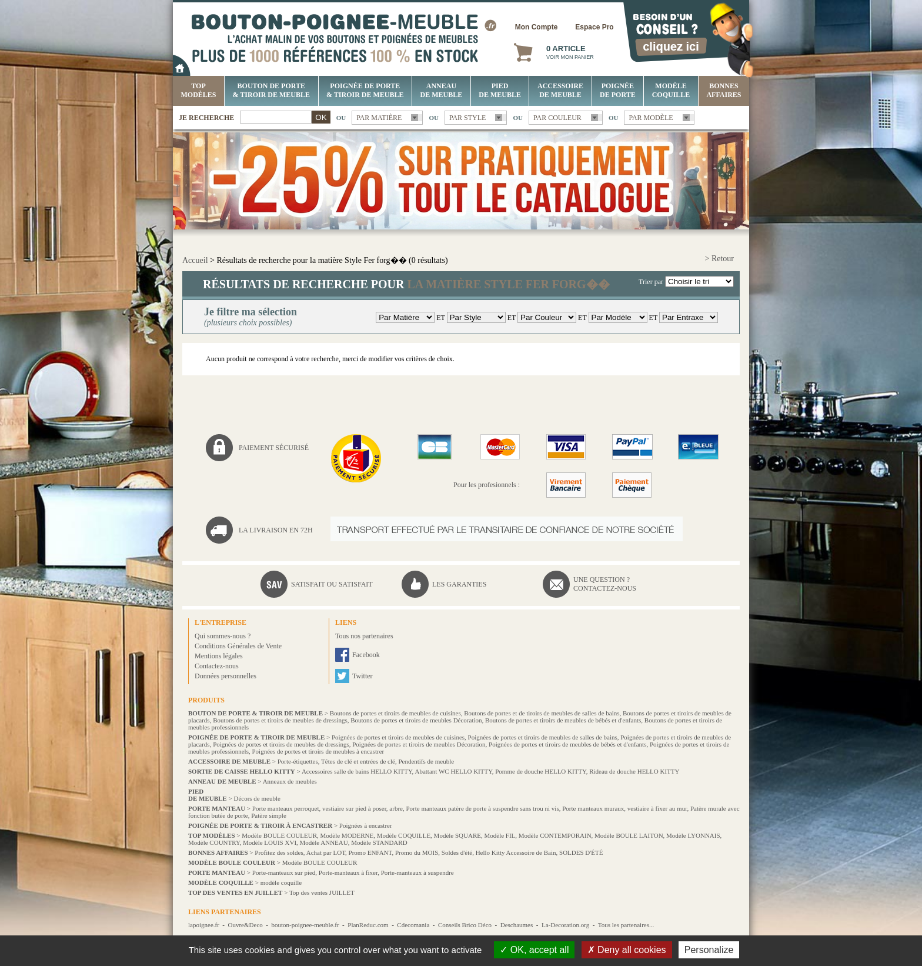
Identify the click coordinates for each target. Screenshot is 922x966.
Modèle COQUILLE (671, 90)
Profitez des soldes (279, 852)
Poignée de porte (618, 90)
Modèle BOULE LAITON (628, 835)
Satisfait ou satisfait (332, 584)
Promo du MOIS (416, 852)
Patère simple (268, 815)
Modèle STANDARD (379, 842)
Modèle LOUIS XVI (269, 842)
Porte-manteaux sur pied (284, 872)
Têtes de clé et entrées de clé (358, 761)
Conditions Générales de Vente (238, 646)
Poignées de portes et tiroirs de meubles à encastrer (318, 751)
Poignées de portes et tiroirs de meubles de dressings (281, 744)
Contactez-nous (217, 666)
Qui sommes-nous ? (222, 636)
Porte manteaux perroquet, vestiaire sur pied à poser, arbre (327, 808)
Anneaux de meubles (290, 781)
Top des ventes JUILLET (322, 892)
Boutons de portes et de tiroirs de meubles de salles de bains (541, 713)
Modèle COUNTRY (214, 842)
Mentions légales (219, 656)
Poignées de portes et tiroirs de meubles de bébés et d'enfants (567, 744)
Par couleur (557, 118)
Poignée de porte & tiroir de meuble (364, 90)
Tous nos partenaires (364, 636)
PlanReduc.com (368, 924)
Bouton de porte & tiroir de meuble (271, 90)
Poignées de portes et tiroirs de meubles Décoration (418, 744)
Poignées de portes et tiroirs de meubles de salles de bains (542, 737)
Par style (467, 118)
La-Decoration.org (565, 924)
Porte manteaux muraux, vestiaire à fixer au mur (624, 808)
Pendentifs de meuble (426, 761)
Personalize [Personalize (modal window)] (709, 950)
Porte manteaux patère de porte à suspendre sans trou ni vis (482, 808)
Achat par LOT (325, 852)
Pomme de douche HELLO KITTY (540, 771)
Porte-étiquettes (298, 761)
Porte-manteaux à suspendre (417, 872)
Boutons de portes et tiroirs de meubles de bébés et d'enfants (563, 720)
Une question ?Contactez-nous (604, 583)
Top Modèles (198, 90)
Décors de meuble (256, 798)
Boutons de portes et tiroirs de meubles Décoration (416, 720)
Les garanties (459, 584)
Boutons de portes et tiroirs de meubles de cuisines (395, 713)
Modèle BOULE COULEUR (279, 835)
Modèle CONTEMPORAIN (555, 835)
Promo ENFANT (370, 852)
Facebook (366, 655)
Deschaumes (516, 924)
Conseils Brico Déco (465, 924)
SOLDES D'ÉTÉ (581, 852)
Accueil (195, 260)
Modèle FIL (499, 835)
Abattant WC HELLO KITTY (453, 771)
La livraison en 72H (276, 530)
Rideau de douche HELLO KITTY (634, 771)
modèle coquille (281, 882)
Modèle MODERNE (347, 835)
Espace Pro (594, 27)
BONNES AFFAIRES (723, 90)
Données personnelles (225, 676)
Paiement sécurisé (274, 448)
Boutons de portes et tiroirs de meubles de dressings (280, 720)
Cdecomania (413, 924)
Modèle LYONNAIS (693, 835)
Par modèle (651, 118)
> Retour (719, 258)
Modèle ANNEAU (324, 842)
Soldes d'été (457, 852)
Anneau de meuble (441, 90)
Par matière (379, 118)
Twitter (362, 676)
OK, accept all (534, 950)
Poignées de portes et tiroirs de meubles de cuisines (398, 737)
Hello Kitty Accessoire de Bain (516, 852)
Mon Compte (536, 27)
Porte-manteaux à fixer (348, 872)
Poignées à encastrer (365, 825)
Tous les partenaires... (626, 924)
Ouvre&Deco (245, 924)
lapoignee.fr (203, 924)
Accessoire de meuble (560, 90)
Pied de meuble (500, 90)
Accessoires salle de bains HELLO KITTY (357, 771)
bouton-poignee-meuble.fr (305, 924)
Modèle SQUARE (457, 835)
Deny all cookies (626, 950)
